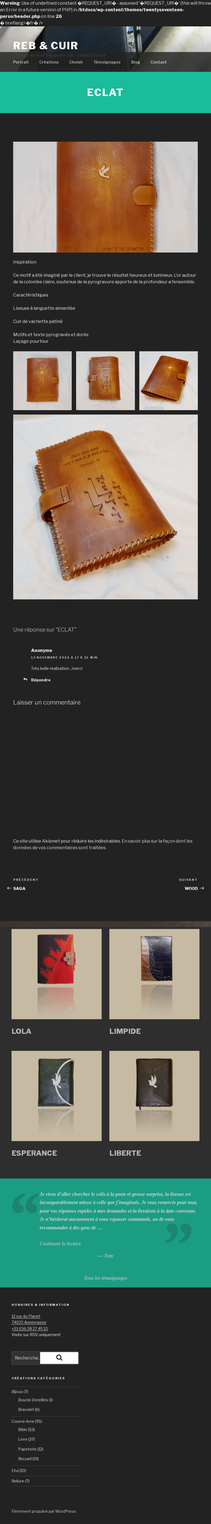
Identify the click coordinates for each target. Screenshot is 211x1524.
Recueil (25, 1458)
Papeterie (27, 1449)
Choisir (76, 62)
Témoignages (107, 62)
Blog (135, 62)
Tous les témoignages (105, 1278)
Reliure (18, 1481)
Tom (108, 1256)
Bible (22, 1429)
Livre (22, 1439)
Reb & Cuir (46, 46)
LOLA (21, 1031)
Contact (159, 62)
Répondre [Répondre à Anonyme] (41, 680)
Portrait (21, 62)
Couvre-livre (23, 1421)
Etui (15, 1470)
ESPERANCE (34, 1153)
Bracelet (26, 1409)
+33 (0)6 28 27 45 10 (30, 1328)
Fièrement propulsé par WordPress (44, 1511)
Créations (49, 62)
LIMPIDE (125, 1031)
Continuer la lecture (60, 1243)
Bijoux (17, 1391)
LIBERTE (125, 1153)
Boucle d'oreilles (33, 1399)
